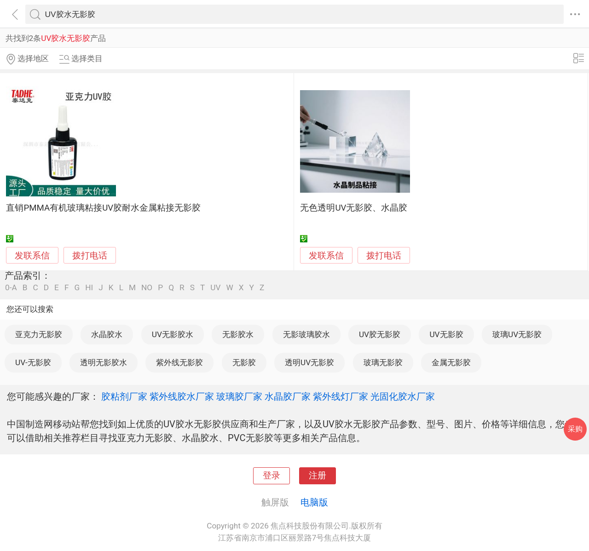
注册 (317, 476)
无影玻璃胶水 (306, 334)
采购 (575, 429)
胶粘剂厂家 (124, 396)
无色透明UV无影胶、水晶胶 (353, 208)
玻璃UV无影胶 (517, 334)
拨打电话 (89, 255)
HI (89, 288)
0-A (11, 288)
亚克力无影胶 (38, 334)
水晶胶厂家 (288, 396)
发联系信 (32, 256)
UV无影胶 (446, 334)
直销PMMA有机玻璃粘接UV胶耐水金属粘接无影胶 (103, 208)
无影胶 (244, 362)
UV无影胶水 (172, 334)
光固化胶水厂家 (402, 396)
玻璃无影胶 (383, 362)
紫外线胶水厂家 (182, 396)
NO (146, 288)
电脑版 (314, 502)
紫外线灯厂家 (340, 396)
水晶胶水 (106, 334)
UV (215, 288)
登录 (271, 476)
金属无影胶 (451, 362)
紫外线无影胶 (179, 362)
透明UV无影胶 (309, 362)
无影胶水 (238, 334)
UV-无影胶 (33, 362)
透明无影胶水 (103, 362)
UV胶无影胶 (379, 334)
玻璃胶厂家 (239, 396)
